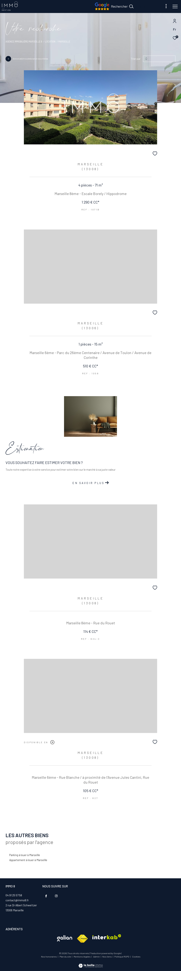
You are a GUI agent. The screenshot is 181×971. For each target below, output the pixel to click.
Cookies (136, 956)
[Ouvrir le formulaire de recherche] (122, 6)
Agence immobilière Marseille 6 (24, 41)
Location (50, 41)
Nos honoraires (49, 956)
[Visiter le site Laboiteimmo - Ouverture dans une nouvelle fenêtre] (90, 963)
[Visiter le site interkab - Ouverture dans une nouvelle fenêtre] (64, 938)
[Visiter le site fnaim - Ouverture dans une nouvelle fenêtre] (82, 938)
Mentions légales (82, 956)
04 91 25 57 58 (14, 895)
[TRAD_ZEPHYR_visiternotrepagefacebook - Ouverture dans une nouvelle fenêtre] (46, 896)
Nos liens (107, 956)
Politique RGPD (121, 956)
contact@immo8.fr (17, 900)
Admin (96, 956)
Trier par (135, 58)
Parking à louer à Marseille (24, 855)
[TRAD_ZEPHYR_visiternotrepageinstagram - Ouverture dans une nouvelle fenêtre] (56, 896)
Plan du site (65, 956)
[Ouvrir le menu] (175, 6)
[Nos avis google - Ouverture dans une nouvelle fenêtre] (102, 9)
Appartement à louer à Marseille (28, 860)
